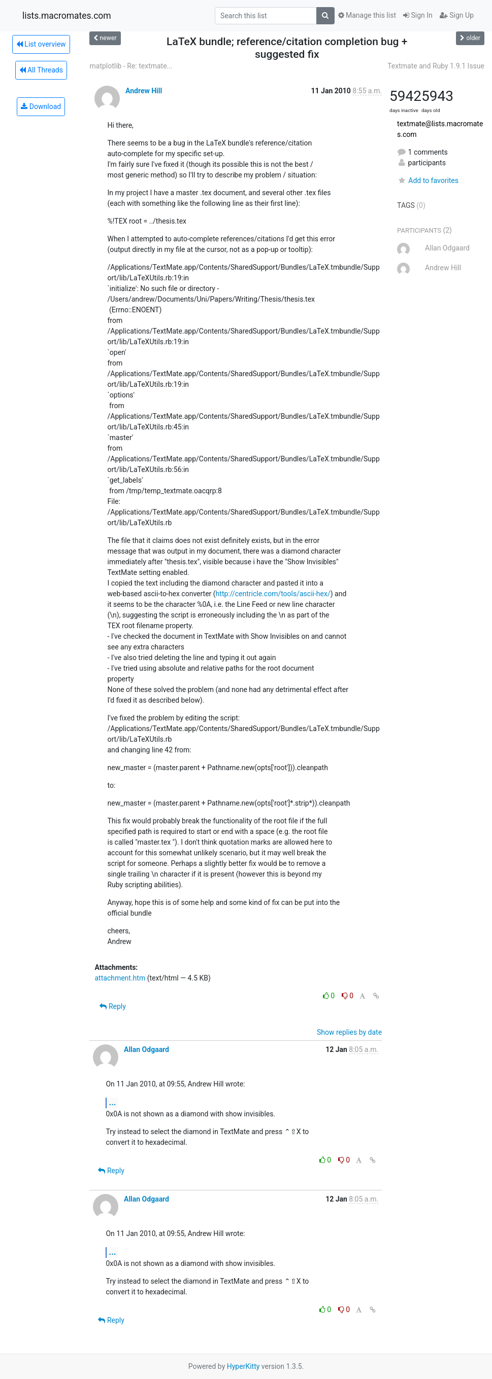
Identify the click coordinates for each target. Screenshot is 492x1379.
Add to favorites (427, 180)
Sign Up (457, 15)
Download (41, 106)
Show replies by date (349, 1032)
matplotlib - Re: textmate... (130, 66)
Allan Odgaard (146, 1049)
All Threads (41, 70)
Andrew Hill (143, 91)
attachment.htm (119, 978)
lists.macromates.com (66, 16)
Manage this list (367, 15)
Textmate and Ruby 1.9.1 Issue (435, 66)
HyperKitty (243, 1366)
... (112, 1102)
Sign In (418, 15)
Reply (112, 1006)
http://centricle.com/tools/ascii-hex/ (273, 594)
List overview (41, 44)
